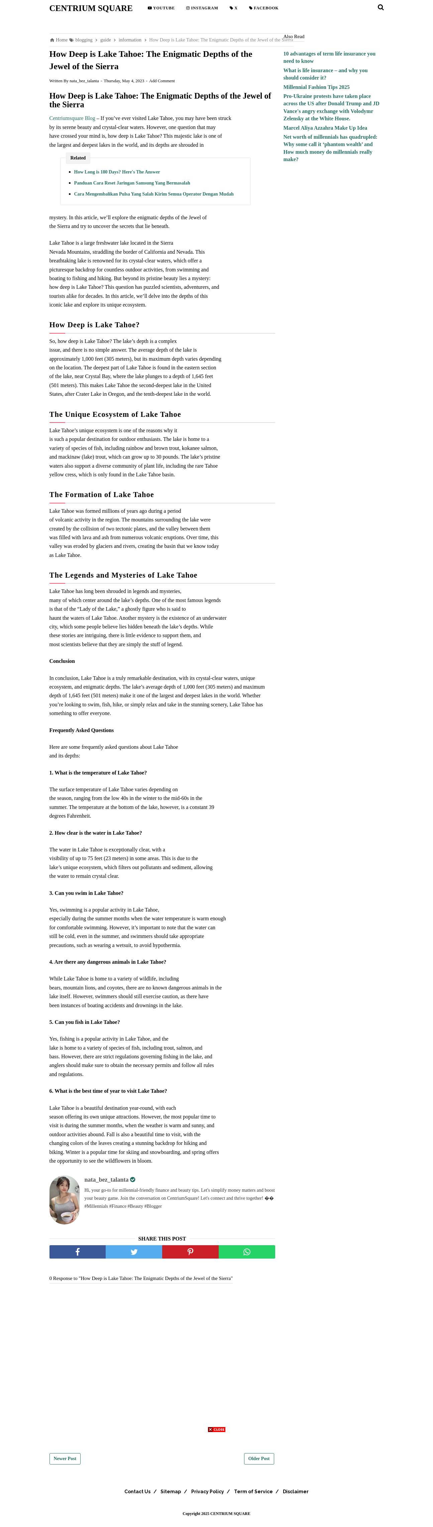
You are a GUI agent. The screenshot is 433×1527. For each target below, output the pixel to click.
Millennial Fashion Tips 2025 (317, 87)
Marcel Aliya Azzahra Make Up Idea (325, 128)
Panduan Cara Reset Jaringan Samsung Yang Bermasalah (132, 187)
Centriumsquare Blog (72, 122)
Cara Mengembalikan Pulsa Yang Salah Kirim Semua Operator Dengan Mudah (154, 198)
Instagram (202, 8)
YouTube (161, 8)
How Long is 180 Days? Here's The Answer (117, 176)
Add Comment (162, 84)
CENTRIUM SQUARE (91, 8)
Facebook (264, 8)
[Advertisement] (216, 1480)
